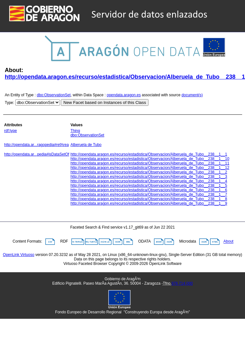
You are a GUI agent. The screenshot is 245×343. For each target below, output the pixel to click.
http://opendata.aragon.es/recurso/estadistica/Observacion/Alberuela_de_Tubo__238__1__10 (149, 159)
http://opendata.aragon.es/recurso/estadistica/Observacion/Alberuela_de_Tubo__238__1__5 (148, 185)
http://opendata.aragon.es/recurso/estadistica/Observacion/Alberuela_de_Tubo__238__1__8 (148, 199)
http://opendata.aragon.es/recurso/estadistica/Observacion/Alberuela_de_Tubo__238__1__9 (148, 203)
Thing (75, 130)
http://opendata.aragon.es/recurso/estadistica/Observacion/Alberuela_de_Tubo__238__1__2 (148, 172)
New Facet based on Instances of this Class (104, 102)
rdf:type (10, 130)
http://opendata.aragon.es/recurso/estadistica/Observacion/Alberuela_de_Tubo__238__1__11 (149, 163)
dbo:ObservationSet (54, 95)
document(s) (192, 95)
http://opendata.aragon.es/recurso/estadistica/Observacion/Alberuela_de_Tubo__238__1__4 (148, 181)
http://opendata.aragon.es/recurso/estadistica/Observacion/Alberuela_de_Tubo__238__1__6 (148, 190)
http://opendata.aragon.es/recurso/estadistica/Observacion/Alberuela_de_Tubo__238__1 (125, 77)
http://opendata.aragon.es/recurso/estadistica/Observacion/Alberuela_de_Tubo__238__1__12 (149, 167)
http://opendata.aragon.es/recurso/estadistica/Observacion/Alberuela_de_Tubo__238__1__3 (148, 176)
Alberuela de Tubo (85, 144)
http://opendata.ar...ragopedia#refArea (36, 144)
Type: (9, 102)
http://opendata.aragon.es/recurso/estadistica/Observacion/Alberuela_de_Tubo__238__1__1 (148, 154)
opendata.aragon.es (124, 95)
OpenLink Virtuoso (18, 254)
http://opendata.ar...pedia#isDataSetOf (36, 154)
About (228, 241)
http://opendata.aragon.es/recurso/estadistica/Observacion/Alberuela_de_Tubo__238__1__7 (148, 194)
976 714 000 (182, 283)
